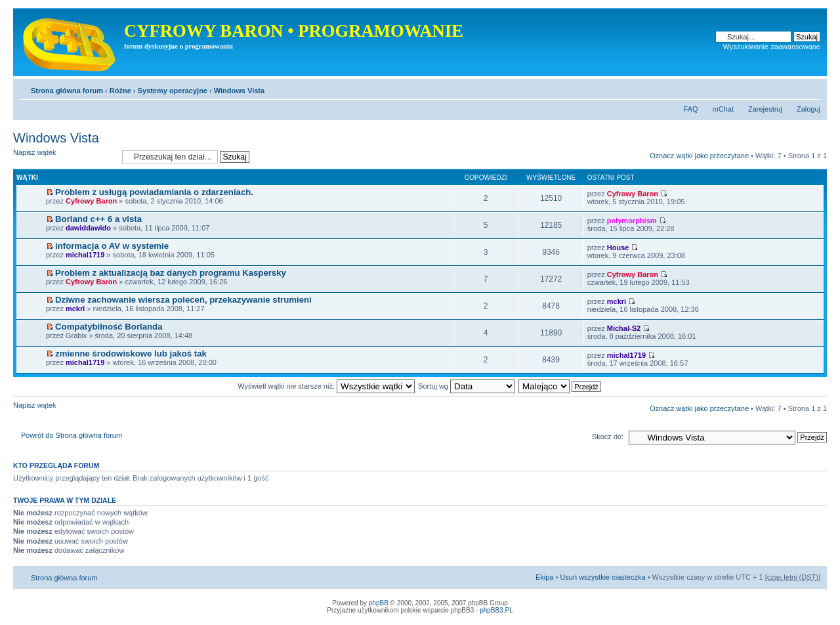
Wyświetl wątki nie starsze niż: (326, 386)
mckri (75, 308)
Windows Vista (239, 91)
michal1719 (85, 255)
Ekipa (545, 577)
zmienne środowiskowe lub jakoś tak (131, 353)
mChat (723, 109)
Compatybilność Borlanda (108, 327)
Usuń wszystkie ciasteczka (602, 577)
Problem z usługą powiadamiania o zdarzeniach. (154, 192)
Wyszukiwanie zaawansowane (771, 47)
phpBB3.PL (496, 610)
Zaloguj (808, 109)
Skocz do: (607, 437)
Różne (120, 91)
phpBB (378, 603)
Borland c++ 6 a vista (98, 219)
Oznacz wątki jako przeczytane (699, 156)
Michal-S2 (623, 328)
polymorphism (632, 221)
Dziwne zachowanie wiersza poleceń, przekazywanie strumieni (183, 300)
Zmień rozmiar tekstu (810, 88)
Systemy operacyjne (172, 91)
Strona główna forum (67, 91)
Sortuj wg (466, 386)
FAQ (691, 109)
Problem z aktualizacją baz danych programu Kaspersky (170, 273)
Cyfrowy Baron (91, 201)
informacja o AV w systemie (112, 246)
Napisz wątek (64, 156)
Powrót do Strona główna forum (71, 435)
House (618, 247)
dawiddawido (88, 228)
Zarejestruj (765, 109)
